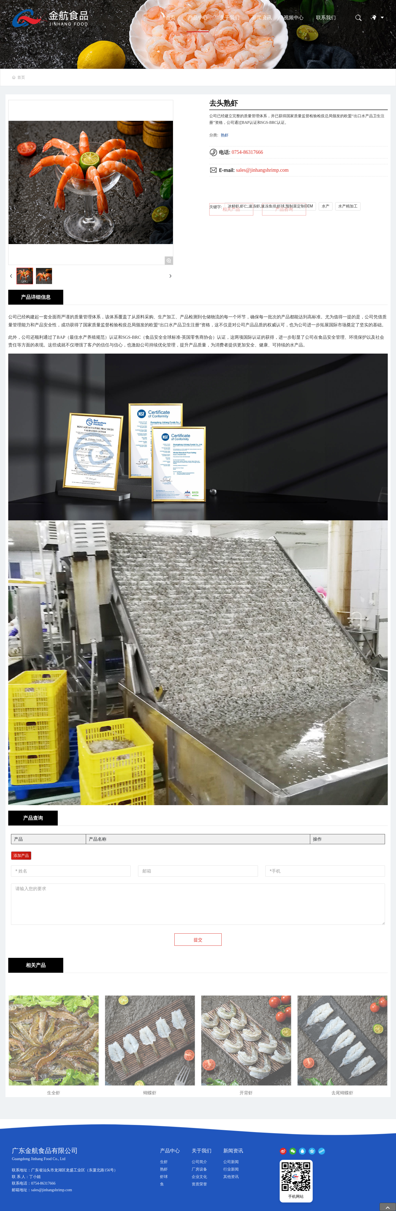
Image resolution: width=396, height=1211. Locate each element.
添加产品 (21, 855)
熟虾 (225, 135)
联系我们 (326, 17)
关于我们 (230, 17)
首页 (170, 17)
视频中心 (294, 17)
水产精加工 (348, 206)
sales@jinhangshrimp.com (262, 170)
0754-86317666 (247, 152)
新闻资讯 (262, 17)
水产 (325, 206)
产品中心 (198, 17)
